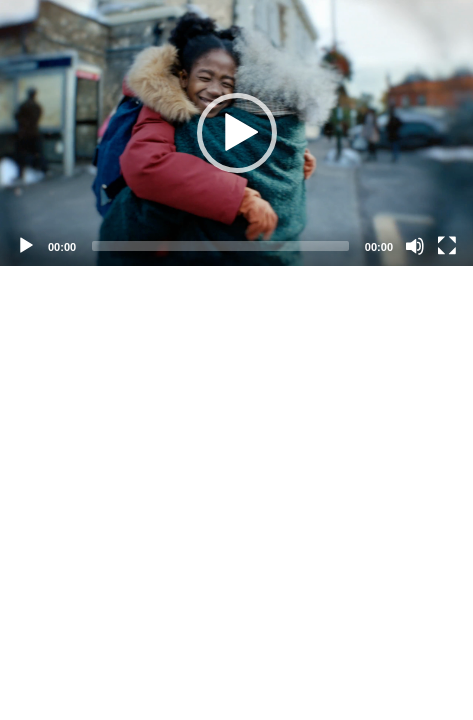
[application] (236, 133)
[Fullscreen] (447, 246)
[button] (237, 133)
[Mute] (415, 246)
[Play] (26, 246)
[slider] (220, 246)
